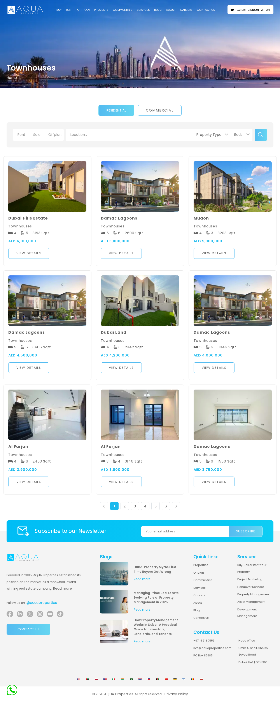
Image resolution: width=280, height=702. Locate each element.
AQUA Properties (118, 694)
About (171, 10)
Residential (116, 110)
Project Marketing (249, 579)
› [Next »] (176, 506)
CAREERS (186, 10)
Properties (200, 565)
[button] (47, 254)
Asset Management (251, 602)
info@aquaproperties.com (212, 648)
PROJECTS (101, 10)
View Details (28, 253)
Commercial (159, 110)
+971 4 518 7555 (204, 640)
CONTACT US (206, 10)
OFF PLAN (83, 10)
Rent (69, 10)
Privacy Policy (176, 694)
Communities (202, 580)
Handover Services (250, 587)
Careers (199, 595)
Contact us (29, 629)
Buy (59, 10)
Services (143, 10)
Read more (62, 588)
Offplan (198, 573)
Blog (158, 10)
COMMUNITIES (122, 10)
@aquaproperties (41, 602)
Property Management (253, 594)
